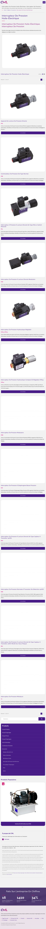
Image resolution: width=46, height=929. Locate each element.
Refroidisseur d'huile (7, 758)
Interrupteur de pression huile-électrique (24, 10)
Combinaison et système (7, 745)
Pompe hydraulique (39, 872)
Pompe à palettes (6, 729)
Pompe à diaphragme (6, 739)
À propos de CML (14, 918)
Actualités (37, 918)
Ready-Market (13, 924)
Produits (22, 918)
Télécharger (5, 839)
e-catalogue (4, 920)
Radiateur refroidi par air (8, 752)
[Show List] (44, 74)
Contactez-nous (13, 920)
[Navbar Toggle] (44, 2)
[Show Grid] (43, 74)
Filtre (4, 767)
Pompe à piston (5, 735)
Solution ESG (29, 918)
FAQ (43, 918)
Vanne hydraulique (6, 742)
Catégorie (9, 10)
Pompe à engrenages (6, 732)
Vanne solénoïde (27, 872)
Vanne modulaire (32, 872)
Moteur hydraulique (7, 755)
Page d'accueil (5, 918)
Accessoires (13, 10)
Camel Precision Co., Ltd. (12, 923)
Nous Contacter (9, 874)
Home (5, 10)
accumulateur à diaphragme (8, 764)
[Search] (19, 718)
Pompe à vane (15, 872)
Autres (4, 770)
